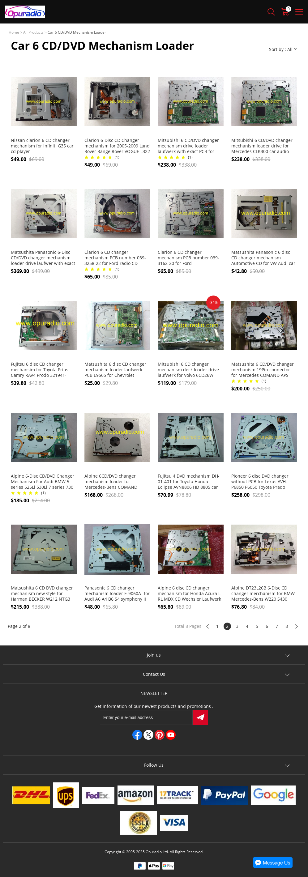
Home (14, 32)
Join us (154, 655)
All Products (33, 32)
